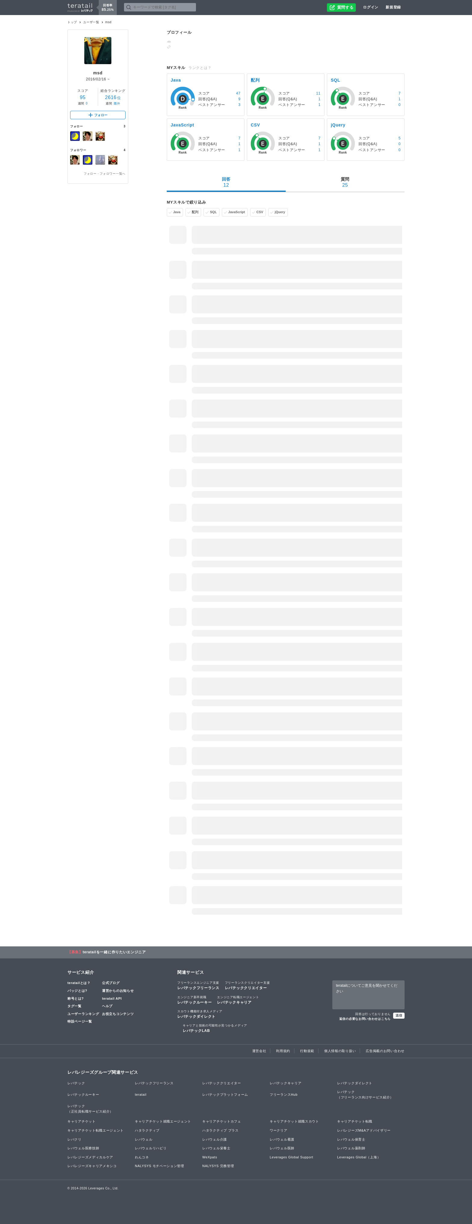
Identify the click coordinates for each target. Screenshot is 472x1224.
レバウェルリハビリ (150, 1148)
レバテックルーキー (194, 999)
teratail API (112, 998)
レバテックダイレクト (199, 1014)
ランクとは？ (199, 68)
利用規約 (283, 1051)
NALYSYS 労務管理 (218, 1166)
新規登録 (393, 7)
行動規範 (307, 1051)
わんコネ (142, 1157)
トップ (72, 22)
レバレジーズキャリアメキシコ (92, 1166)
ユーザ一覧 (91, 22)
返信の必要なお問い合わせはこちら (365, 1018)
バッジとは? (77, 990)
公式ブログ (111, 983)
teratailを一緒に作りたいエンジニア (114, 952)
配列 (195, 212)
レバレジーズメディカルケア (90, 1157)
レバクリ (74, 1139)
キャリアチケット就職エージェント (163, 1121)
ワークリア (278, 1130)
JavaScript (236, 212)
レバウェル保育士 (351, 1139)
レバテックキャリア (238, 999)
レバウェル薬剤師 (351, 1148)
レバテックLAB (215, 1028)
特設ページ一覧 (79, 1021)
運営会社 (259, 1051)
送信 (399, 1015)
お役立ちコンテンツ (118, 1014)
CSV (259, 212)
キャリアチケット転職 (354, 1121)
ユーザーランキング (83, 1014)
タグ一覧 (74, 1006)
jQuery (280, 212)
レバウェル (144, 1139)
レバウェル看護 (282, 1139)
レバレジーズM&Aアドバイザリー (364, 1130)
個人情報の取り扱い (340, 1051)
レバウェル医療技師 (83, 1148)
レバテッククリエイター (247, 985)
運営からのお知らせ (118, 990)
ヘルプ (107, 1006)
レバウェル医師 (282, 1148)
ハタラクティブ (147, 1130)
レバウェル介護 (214, 1139)
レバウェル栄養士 (216, 1148)
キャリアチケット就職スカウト (294, 1121)
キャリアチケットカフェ (221, 1121)
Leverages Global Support (291, 1157)
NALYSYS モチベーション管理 (159, 1166)
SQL (213, 212)
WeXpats (209, 1157)
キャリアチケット (81, 1121)
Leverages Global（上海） (358, 1157)
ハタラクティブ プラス (220, 1130)
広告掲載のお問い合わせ (385, 1051)
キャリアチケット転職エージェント (95, 1130)
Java (176, 212)
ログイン (370, 7)
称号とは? (75, 998)
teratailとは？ (79, 983)
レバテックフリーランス (198, 985)
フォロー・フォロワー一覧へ (105, 173)
